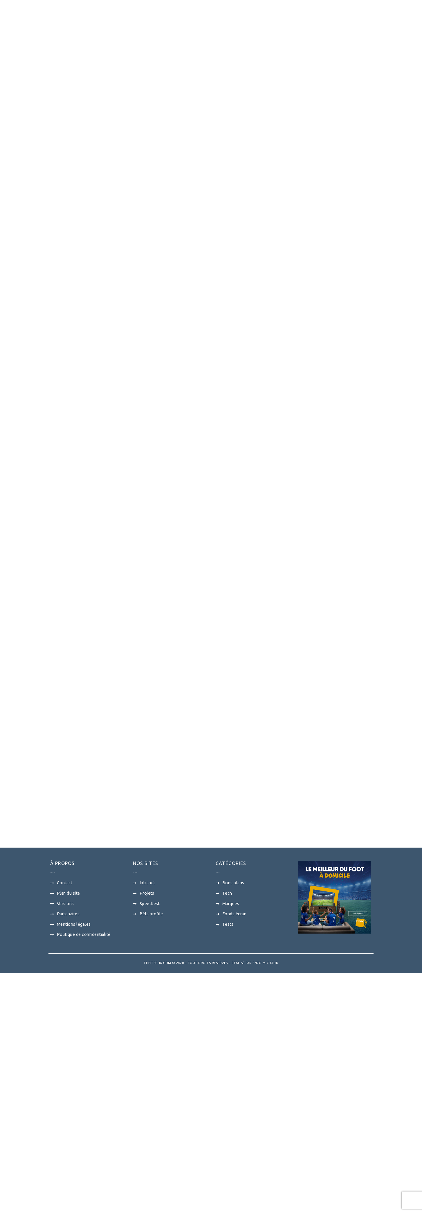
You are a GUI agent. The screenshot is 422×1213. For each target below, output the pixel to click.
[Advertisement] (152, 531)
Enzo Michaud (265, 1203)
